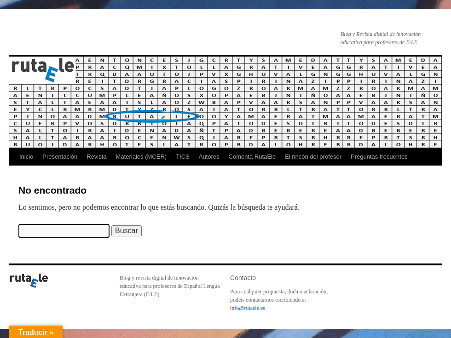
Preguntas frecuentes (379, 156)
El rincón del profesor (313, 156)
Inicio (26, 156)
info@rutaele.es (247, 308)
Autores (209, 156)
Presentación (59, 156)
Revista (96, 156)
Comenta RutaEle (252, 156)
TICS (183, 156)
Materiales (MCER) (141, 156)
